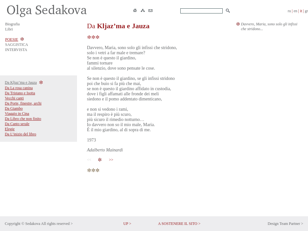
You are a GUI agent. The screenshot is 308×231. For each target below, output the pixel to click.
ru (289, 11)
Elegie (10, 129)
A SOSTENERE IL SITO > (179, 223)
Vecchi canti (14, 98)
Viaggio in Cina (17, 113)
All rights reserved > (57, 223)
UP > (127, 223)
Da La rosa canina (19, 88)
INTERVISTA (16, 49)
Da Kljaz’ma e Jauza (21, 82)
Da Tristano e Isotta (20, 93)
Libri (9, 29)
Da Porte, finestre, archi (23, 103)
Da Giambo (14, 108)
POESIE (11, 39)
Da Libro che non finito (23, 118)
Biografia (12, 24)
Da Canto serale (17, 124)
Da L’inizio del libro (20, 134)
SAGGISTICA (16, 44)
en (295, 11)
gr (306, 11)
